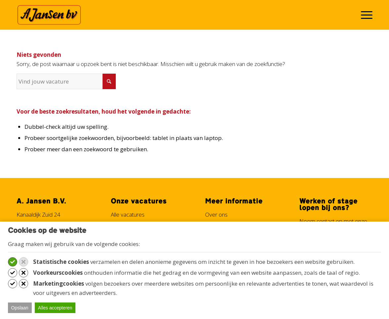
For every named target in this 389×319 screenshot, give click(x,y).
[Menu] (364, 15)
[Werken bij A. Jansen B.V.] (49, 15)
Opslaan (19, 307)
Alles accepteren (55, 307)
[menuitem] (364, 15)
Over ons (216, 214)
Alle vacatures (128, 214)
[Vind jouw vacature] (66, 81)
